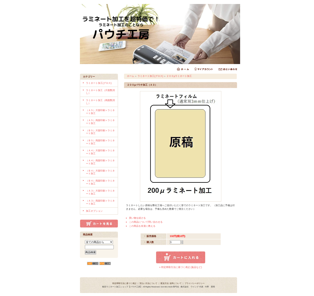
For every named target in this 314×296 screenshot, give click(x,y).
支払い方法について (148, 283)
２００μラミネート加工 (179, 76)
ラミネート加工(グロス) (99, 83)
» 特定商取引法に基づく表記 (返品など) (180, 267)
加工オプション (94, 211)
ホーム (130, 76)
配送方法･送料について (171, 283)
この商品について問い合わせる (146, 222)
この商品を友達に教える (142, 226)
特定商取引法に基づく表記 (124, 283)
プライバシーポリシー (195, 283)
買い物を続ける (137, 218)
